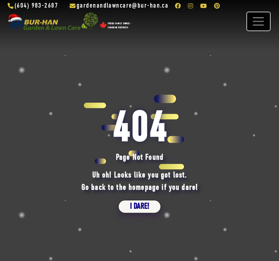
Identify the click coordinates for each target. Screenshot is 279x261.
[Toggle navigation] (258, 21)
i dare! (139, 206)
